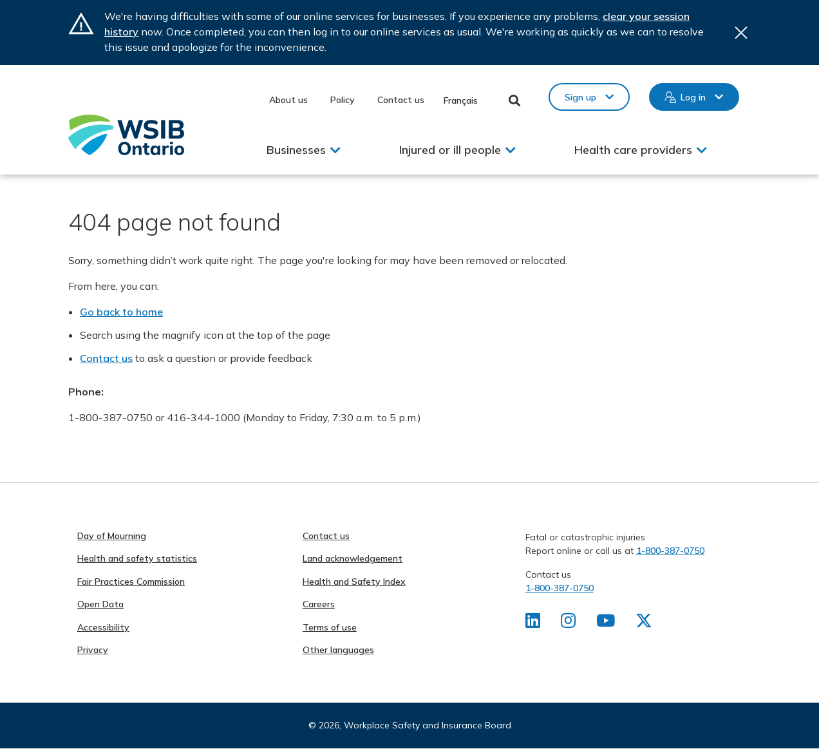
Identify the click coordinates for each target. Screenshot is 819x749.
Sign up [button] (580, 97)
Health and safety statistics (137, 558)
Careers (319, 604)
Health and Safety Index (354, 581)
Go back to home (121, 311)
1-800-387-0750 (670, 550)
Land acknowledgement (352, 558)
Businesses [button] (296, 149)
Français (461, 100)
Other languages (338, 650)
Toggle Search (515, 100)
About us (288, 100)
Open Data (100, 604)
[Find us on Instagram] (568, 623)
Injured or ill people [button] (450, 149)
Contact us (400, 100)
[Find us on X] (643, 623)
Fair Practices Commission (131, 581)
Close (741, 32)
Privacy (92, 650)
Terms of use (330, 627)
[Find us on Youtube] (605, 623)
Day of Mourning (111, 536)
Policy (342, 100)
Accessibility (103, 627)
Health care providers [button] (633, 149)
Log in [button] (693, 97)
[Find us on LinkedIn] (532, 623)
